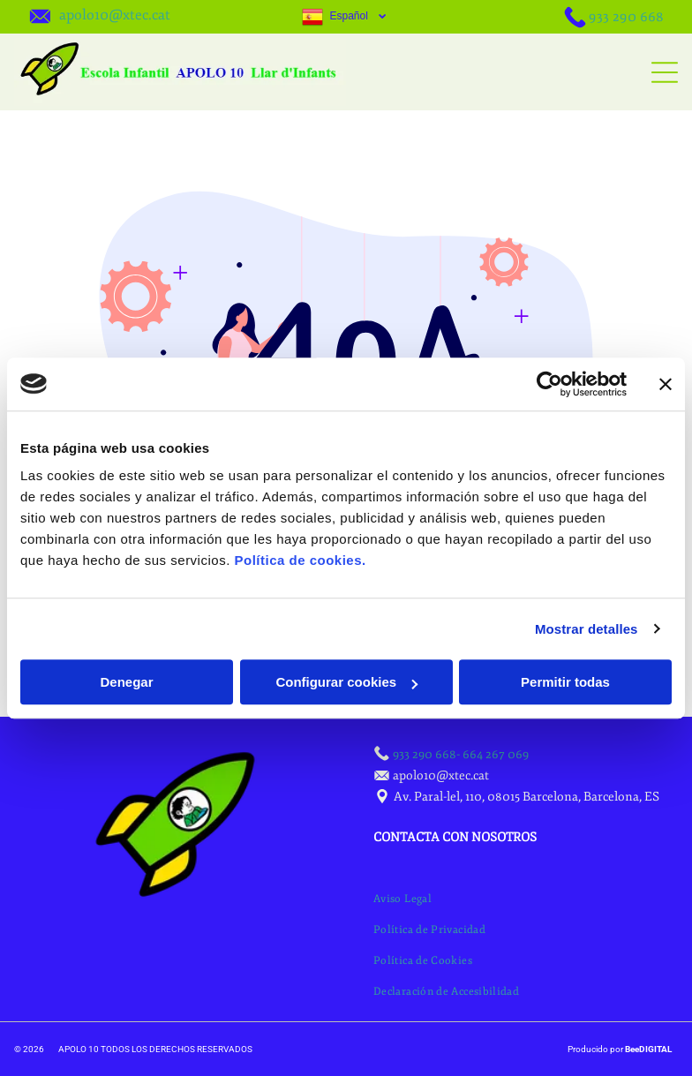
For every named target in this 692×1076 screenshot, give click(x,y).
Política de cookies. (299, 560)
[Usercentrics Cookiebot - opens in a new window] (549, 384)
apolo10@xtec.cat (114, 15)
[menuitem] (402, 899)
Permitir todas (565, 681)
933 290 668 (626, 17)
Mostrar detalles (586, 628)
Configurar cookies (346, 681)
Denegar (126, 681)
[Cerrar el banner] (665, 384)
